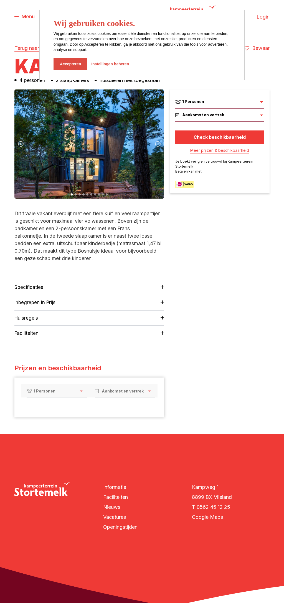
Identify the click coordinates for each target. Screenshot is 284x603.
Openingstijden (120, 527)
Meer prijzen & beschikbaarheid (219, 150)
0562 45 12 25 (213, 507)
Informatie (114, 487)
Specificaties (28, 287)
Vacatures (114, 517)
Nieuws (111, 507)
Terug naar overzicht (38, 48)
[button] (72, 194)
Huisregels (26, 318)
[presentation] (20, 144)
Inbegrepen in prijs (34, 302)
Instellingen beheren (110, 64)
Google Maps (207, 517)
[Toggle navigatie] (24, 16)
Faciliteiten (26, 333)
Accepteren (70, 64)
